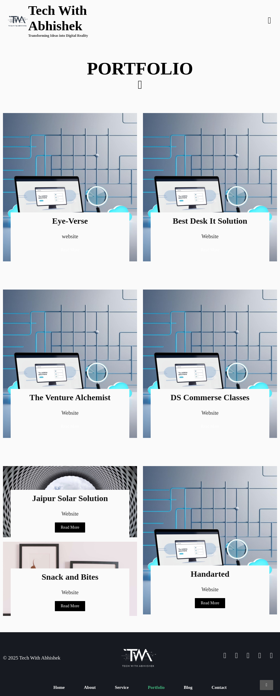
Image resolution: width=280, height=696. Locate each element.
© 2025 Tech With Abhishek (32, 658)
